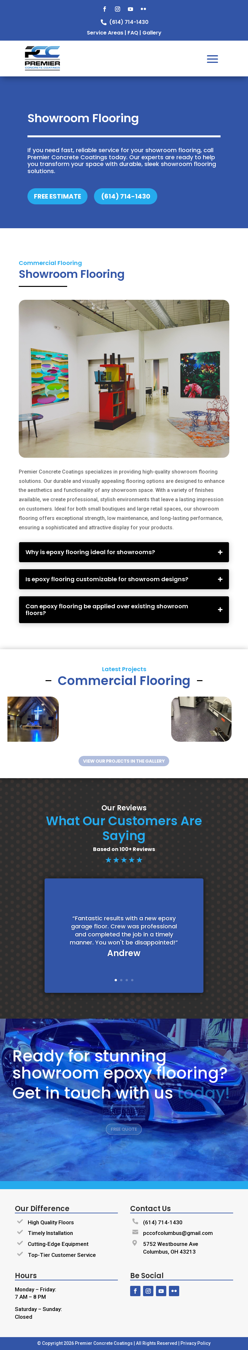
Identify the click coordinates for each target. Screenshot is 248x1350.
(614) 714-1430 (162, 1222)
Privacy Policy (196, 1343)
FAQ (133, 32)
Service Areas (105, 32)
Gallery (151, 32)
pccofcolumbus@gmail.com (178, 1233)
